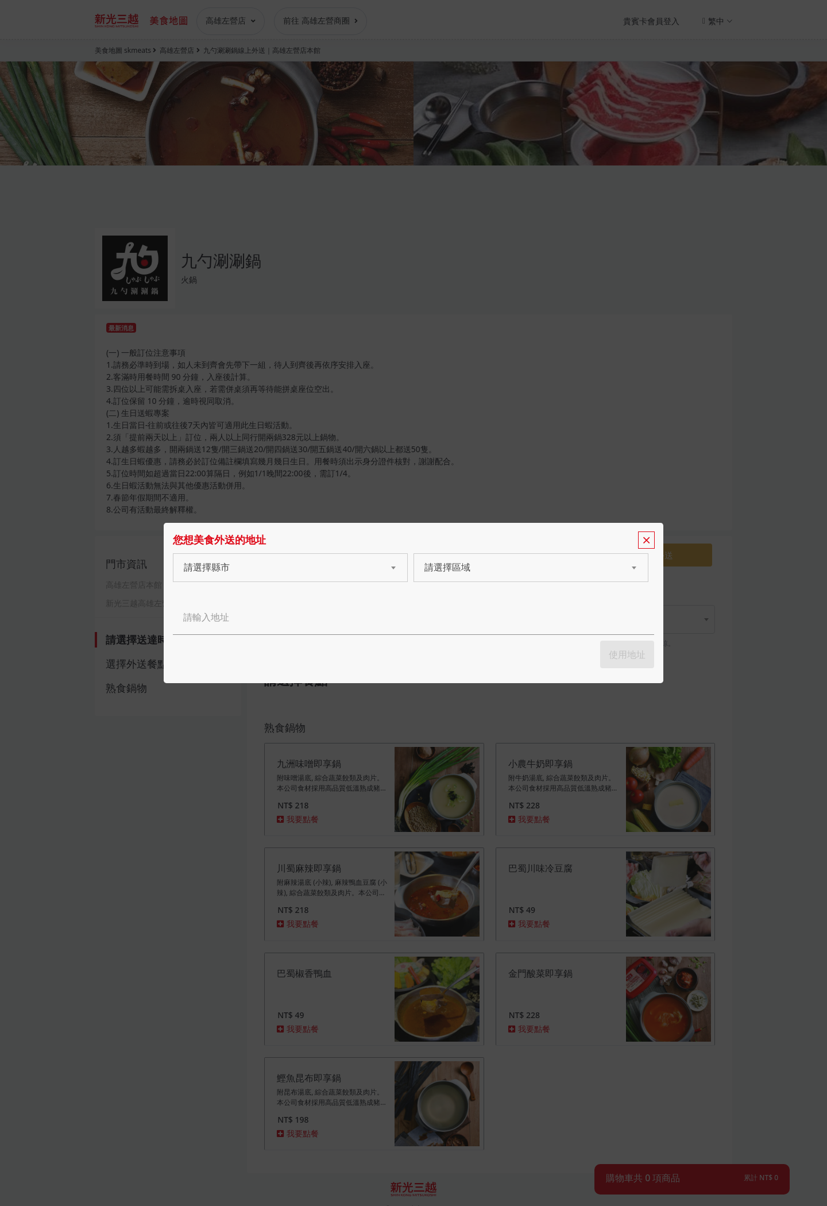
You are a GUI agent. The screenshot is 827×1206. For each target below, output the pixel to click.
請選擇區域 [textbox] (447, 567)
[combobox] (279, 568)
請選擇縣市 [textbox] (207, 567)
